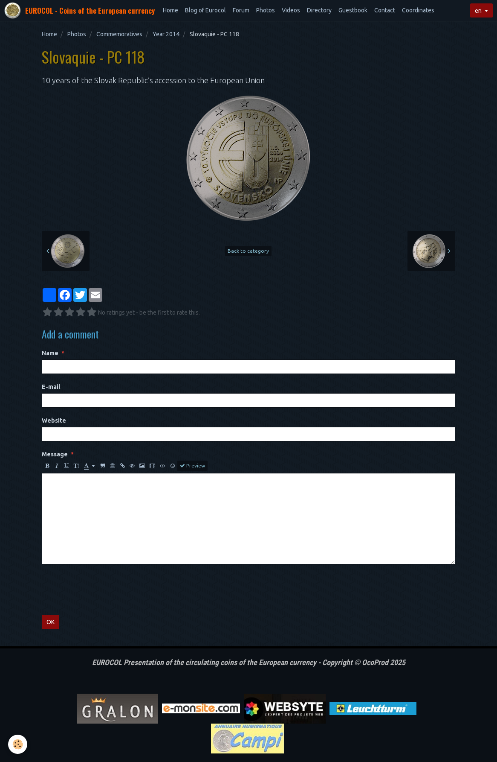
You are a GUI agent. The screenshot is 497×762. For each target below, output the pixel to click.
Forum (241, 10)
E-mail (51, 386)
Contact (384, 10)
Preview (192, 466)
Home (170, 10)
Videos (291, 10)
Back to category (248, 251)
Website (54, 420)
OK (50, 622)
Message (55, 454)
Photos (265, 10)
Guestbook (352, 10)
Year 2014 (166, 34)
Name (50, 353)
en (478, 10)
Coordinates (418, 10)
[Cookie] (18, 744)
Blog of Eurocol (205, 10)
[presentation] (106, 589)
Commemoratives (119, 34)
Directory (319, 10)
